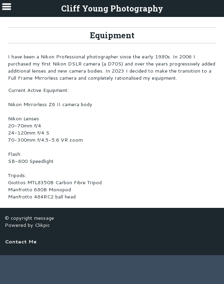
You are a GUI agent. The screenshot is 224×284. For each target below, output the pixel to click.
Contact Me (21, 241)
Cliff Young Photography (112, 8)
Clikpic (42, 224)
